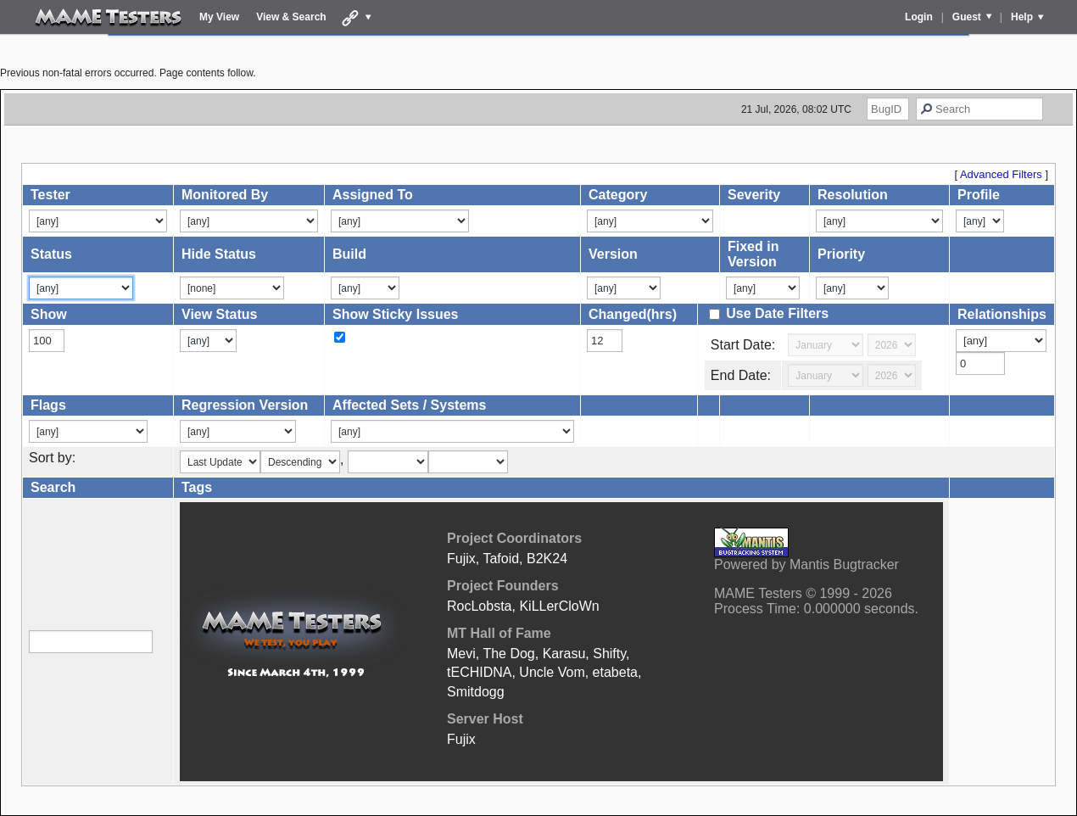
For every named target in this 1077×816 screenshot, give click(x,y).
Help (1022, 17)
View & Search (291, 17)
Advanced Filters (1001, 174)
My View (219, 17)
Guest (966, 17)
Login (919, 17)
